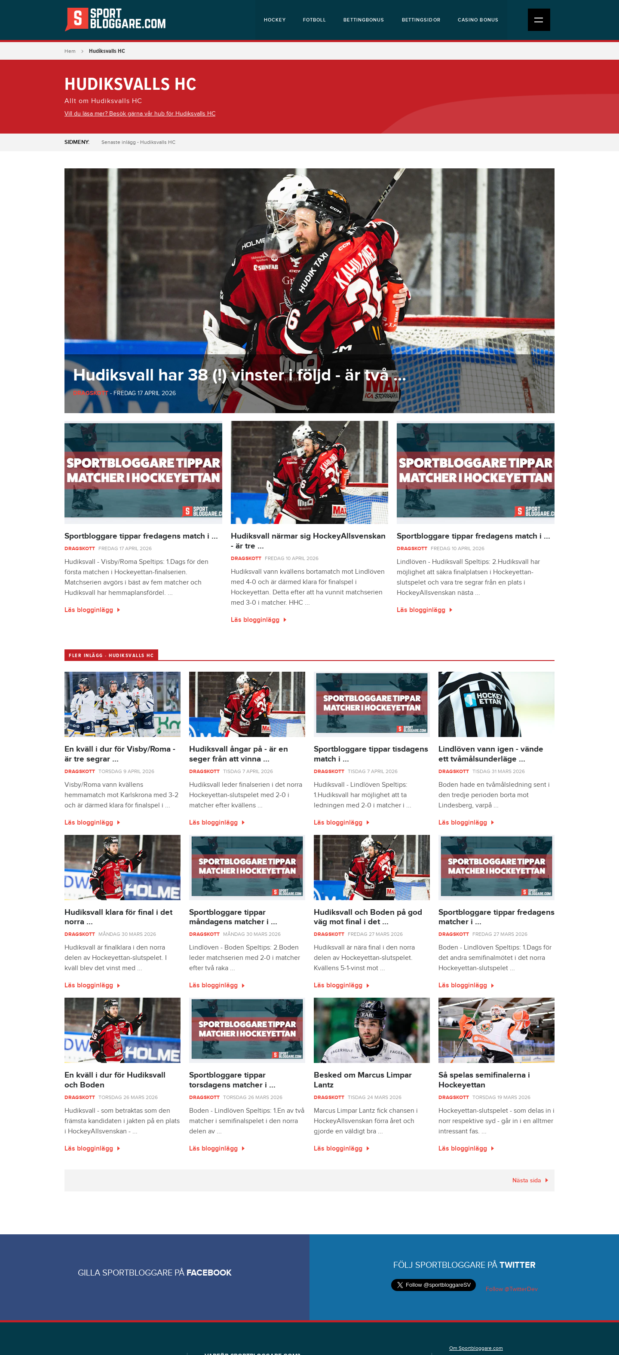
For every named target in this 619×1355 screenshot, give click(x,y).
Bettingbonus (363, 20)
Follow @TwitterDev (511, 1289)
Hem (70, 51)
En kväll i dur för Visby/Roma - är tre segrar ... (119, 754)
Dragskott (90, 393)
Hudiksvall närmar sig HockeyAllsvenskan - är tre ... (308, 541)
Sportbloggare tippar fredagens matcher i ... (496, 917)
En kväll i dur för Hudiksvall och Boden (114, 1080)
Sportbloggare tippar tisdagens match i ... (371, 754)
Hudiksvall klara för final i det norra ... (118, 917)
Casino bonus (478, 20)
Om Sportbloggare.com (476, 1348)
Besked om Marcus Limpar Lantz (363, 1080)
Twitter (517, 1265)
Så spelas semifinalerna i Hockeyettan (484, 1080)
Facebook (209, 1273)
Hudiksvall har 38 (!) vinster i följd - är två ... (239, 375)
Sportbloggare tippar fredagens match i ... (141, 536)
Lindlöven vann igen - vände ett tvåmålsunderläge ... (490, 754)
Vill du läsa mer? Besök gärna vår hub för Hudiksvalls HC (139, 113)
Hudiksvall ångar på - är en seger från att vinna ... (238, 754)
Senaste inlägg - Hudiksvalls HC (138, 142)
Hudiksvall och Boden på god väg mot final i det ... (368, 917)
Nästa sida (526, 1180)
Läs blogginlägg (88, 610)
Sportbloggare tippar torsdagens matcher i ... (232, 1080)
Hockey (275, 20)
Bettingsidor (421, 20)
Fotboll (315, 20)
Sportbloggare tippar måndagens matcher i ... (233, 917)
